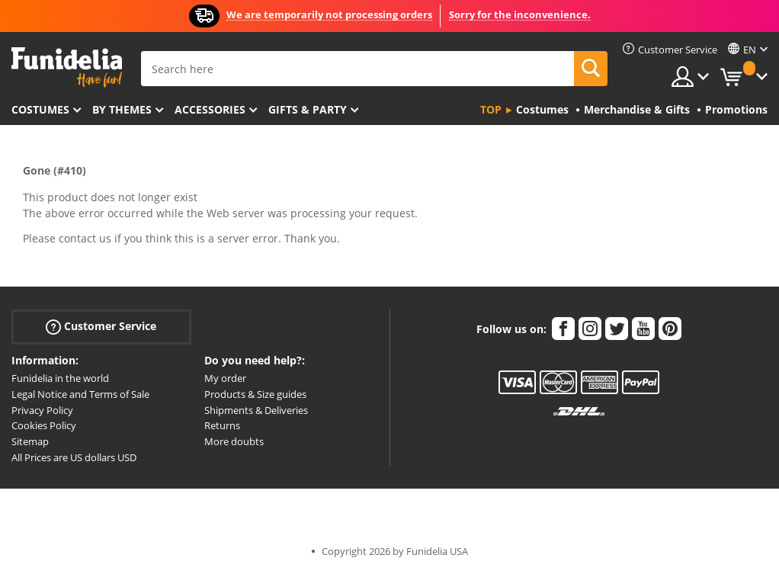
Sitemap (30, 441)
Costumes (40, 109)
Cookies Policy (43, 425)
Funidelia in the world (60, 378)
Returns (222, 425)
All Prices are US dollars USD (73, 457)
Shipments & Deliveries (256, 410)
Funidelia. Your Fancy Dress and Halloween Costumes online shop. (66, 67)
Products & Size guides (255, 394)
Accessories (210, 109)
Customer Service (101, 327)
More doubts (234, 441)
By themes (122, 109)
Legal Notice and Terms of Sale (80, 394)
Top (491, 109)
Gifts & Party (307, 109)
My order (225, 378)
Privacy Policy (42, 410)
